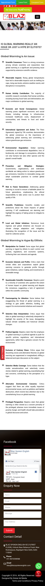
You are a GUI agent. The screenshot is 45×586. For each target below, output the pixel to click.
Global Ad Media (20, 578)
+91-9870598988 (13, 559)
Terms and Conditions (21, 581)
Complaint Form (37, 2)
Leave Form (23, 2)
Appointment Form (8, 2)
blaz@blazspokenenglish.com (19, 565)
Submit (9, 530)
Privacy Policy (37, 581)
